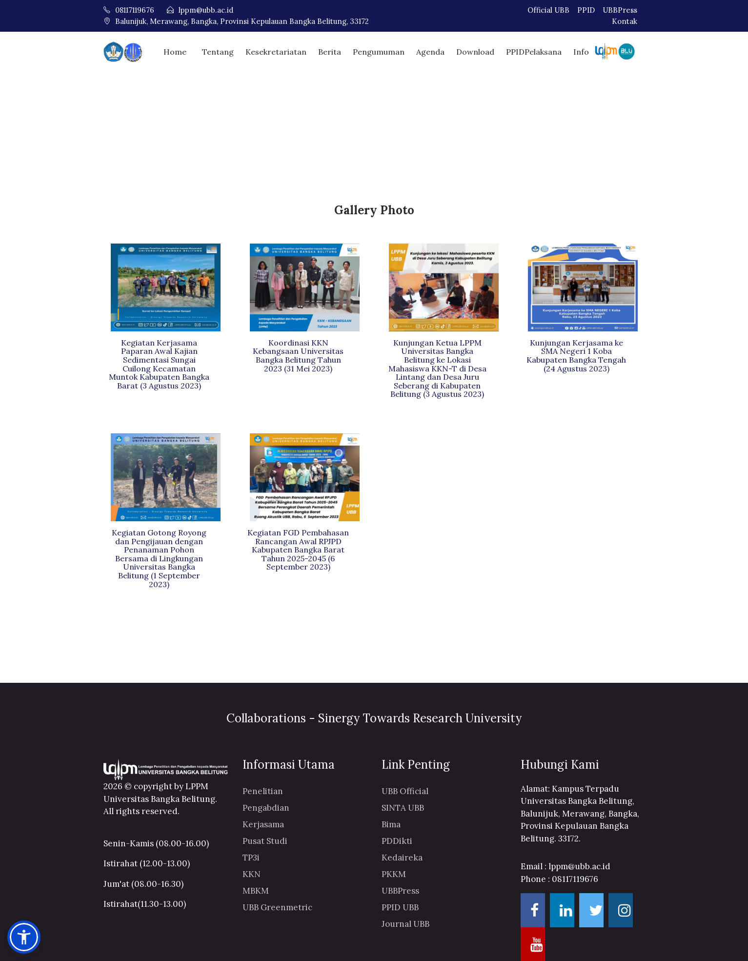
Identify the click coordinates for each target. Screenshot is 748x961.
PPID (586, 10)
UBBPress (620, 10)
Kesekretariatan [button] (275, 51)
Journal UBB (405, 923)
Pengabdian (266, 806)
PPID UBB (400, 906)
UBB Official (405, 790)
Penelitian (263, 790)
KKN (252, 873)
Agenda (430, 51)
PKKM (394, 873)
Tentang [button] (218, 51)
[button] (24, 937)
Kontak (624, 21)
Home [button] (174, 51)
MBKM (256, 889)
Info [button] (581, 51)
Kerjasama (263, 823)
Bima (391, 823)
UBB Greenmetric (277, 906)
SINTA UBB (403, 806)
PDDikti (397, 840)
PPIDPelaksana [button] (534, 51)
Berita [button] (329, 51)
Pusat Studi (265, 840)
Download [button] (475, 51)
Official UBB (548, 10)
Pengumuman (378, 51)
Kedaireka (402, 856)
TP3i (251, 856)
